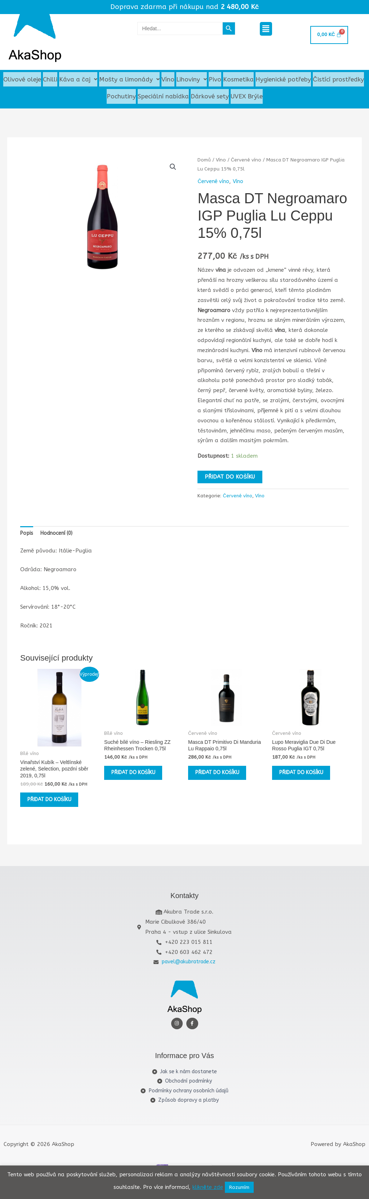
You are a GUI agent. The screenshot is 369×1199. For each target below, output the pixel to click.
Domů (204, 162)
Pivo (215, 79)
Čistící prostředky (338, 79)
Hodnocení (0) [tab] (58, 535)
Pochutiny (121, 97)
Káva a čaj (78, 79)
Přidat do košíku (230, 479)
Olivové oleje (22, 79)
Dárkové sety (210, 97)
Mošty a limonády (129, 79)
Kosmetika (238, 79)
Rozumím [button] (239, 1187)
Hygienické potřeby (283, 79)
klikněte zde (207, 1187)
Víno (167, 79)
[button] (266, 29)
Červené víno (247, 162)
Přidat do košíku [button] (48, 810)
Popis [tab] (27, 535)
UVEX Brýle (247, 97)
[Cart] (329, 35)
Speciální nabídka (163, 97)
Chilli (50, 79)
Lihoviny (191, 79)
